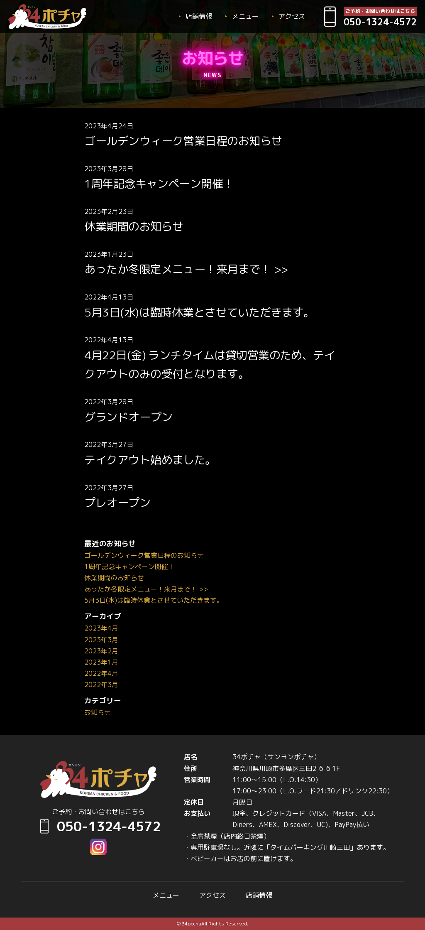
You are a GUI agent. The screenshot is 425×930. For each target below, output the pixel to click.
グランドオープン (128, 417)
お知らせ (97, 712)
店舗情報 (199, 16)
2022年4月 (101, 673)
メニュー (245, 16)
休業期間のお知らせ (133, 226)
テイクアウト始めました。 (150, 460)
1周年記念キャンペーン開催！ (159, 183)
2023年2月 (101, 650)
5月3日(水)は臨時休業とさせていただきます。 (199, 312)
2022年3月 (101, 684)
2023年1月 (101, 662)
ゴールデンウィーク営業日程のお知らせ (183, 141)
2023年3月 (101, 639)
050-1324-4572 (98, 826)
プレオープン (117, 502)
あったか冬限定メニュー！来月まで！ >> (186, 269)
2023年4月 (101, 628)
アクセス (291, 16)
